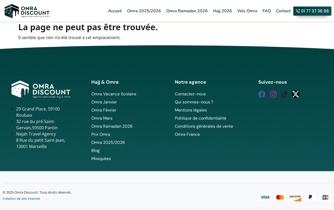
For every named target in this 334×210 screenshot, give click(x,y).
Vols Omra (247, 11)
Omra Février (103, 110)
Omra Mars (101, 118)
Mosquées (101, 158)
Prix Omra (100, 134)
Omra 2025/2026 (144, 11)
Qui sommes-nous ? (194, 102)
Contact (283, 11)
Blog (95, 150)
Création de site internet (21, 198)
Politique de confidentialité (200, 118)
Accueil (115, 11)
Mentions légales (191, 110)
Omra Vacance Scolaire (113, 94)
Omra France (187, 134)
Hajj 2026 (222, 11)
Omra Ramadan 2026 (187, 11)
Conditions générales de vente (204, 126)
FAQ (267, 11)
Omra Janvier (104, 102)
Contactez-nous (190, 94)
